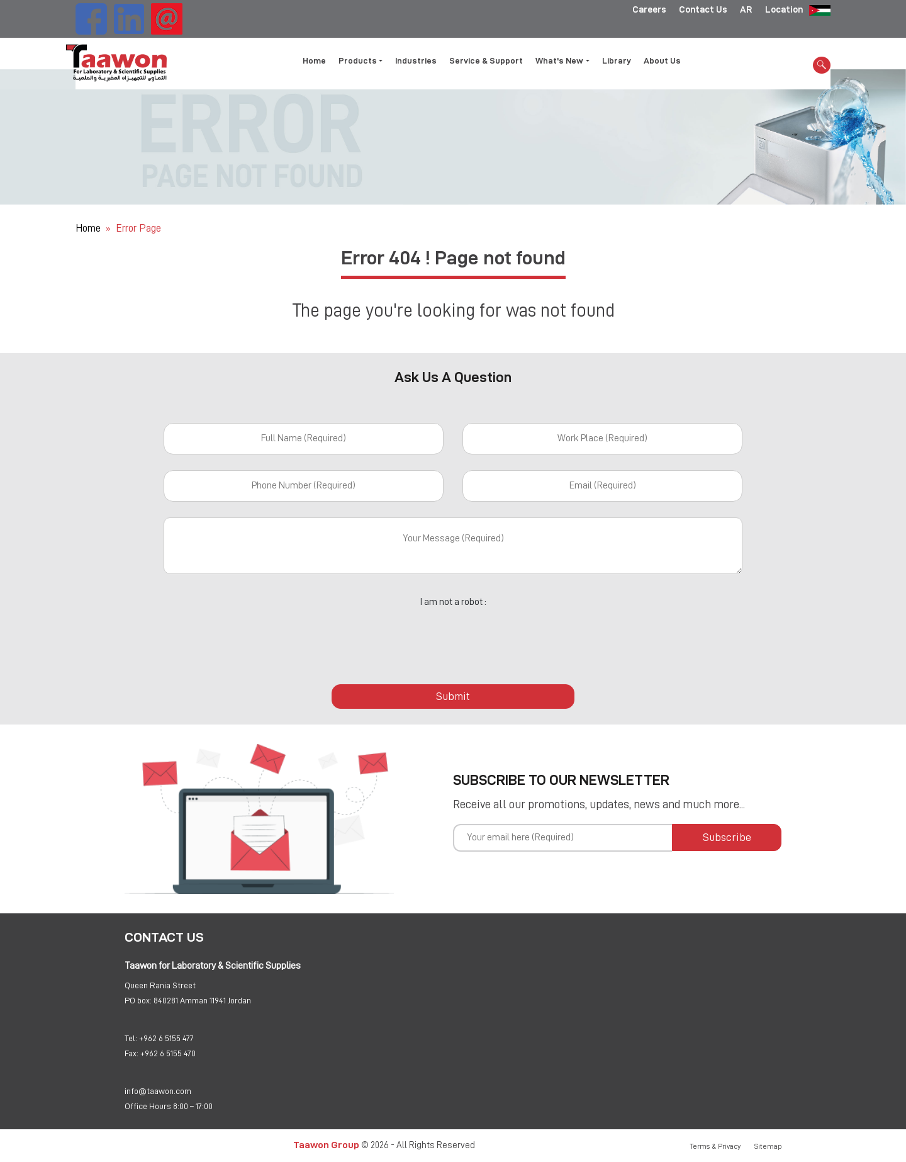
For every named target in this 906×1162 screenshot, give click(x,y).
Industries (416, 60)
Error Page (138, 228)
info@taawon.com (158, 1090)
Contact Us (703, 9)
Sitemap (768, 1146)
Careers (649, 9)
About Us (662, 60)
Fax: (131, 1053)
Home (314, 60)
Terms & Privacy (715, 1146)
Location (784, 9)
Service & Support (486, 60)
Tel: (131, 1038)
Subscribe (727, 837)
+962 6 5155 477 (166, 1038)
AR (746, 9)
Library (616, 60)
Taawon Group (326, 1144)
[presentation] (453, 638)
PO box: (138, 1000)
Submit (453, 696)
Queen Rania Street (160, 985)
